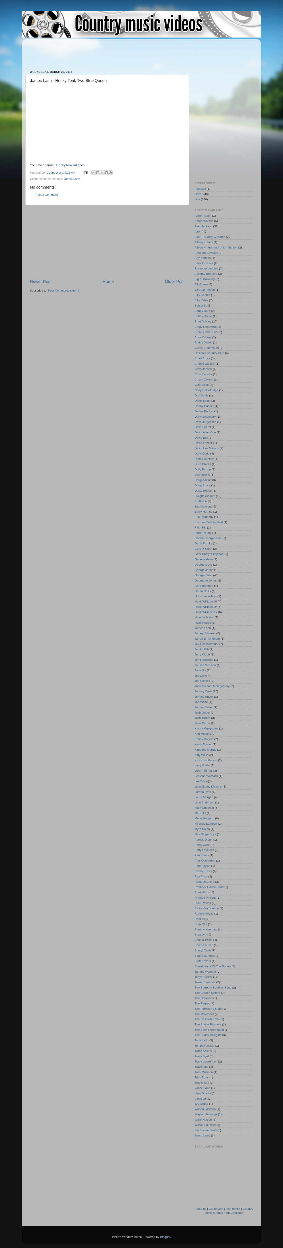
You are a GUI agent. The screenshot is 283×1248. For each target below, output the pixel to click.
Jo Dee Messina (205, 665)
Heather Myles (204, 617)
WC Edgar (201, 1103)
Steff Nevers (203, 961)
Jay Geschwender (206, 644)
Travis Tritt (201, 1066)
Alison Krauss (204, 242)
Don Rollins (202, 474)
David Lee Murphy (207, 448)
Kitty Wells (201, 755)
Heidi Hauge (203, 622)
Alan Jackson (203, 226)
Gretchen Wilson (206, 596)
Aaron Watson (204, 221)
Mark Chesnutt (204, 807)
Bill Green (201, 284)
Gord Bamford (204, 585)
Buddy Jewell (203, 342)
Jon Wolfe (201, 702)
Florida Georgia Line (208, 538)
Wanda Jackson (205, 1109)
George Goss (203, 564)
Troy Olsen (202, 1082)
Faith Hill (200, 527)
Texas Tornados (205, 982)
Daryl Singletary (205, 416)
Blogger (165, 1237)
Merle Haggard (204, 818)
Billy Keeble (202, 295)
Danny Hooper (204, 406)
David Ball (201, 437)
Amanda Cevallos (206, 252)
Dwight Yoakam (205, 496)
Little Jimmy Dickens (208, 786)
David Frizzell (203, 443)
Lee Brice (201, 781)
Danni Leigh (202, 400)
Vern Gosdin (203, 1093)
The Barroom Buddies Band (213, 987)
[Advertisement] (110, 52)
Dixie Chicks (203, 464)
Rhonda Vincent (205, 897)
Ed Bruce (201, 501)
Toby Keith (201, 1040)
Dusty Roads (203, 490)
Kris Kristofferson (206, 760)
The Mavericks (204, 1014)
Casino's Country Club (209, 353)
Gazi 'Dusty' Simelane (209, 554)
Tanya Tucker (203, 977)
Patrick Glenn (203, 839)
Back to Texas (204, 263)
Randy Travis (203, 871)
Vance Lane (202, 1088)
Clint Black (202, 384)
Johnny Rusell (204, 696)
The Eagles (202, 1003)
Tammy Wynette (205, 971)
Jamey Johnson (205, 633)
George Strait (203, 575)
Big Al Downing (205, 279)
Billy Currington (205, 289)
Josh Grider (202, 712)
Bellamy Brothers (206, 273)
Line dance (233, 1208)
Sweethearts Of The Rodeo (213, 966)
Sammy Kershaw (206, 929)
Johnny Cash (203, 691)
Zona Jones (202, 1135)
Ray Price (201, 876)
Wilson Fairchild (205, 1125)
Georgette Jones (206, 580)
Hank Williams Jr (206, 606)
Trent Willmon (204, 1072)
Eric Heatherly (204, 517)
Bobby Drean (203, 316)
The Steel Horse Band (209, 1029)
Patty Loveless (204, 850)
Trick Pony (201, 1077)
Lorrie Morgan (204, 797)
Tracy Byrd (202, 1056)
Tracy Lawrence (205, 1061)
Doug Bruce (202, 485)
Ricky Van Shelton (207, 908)
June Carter (202, 723)
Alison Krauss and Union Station (216, 247)
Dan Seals (201, 395)
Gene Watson (204, 559)
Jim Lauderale (204, 659)
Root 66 (200, 918)
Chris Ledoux (203, 374)
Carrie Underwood (207, 347)
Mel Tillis (200, 813)
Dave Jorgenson (205, 422)
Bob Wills (201, 305)
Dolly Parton (203, 469)
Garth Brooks (203, 543)
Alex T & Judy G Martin (210, 237)
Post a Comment (47, 194)
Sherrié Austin (204, 945)
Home (108, 281)
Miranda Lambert (206, 823)
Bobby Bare (202, 310)
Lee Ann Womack (206, 776)
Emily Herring (203, 511)
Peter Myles (202, 865)
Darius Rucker (204, 411)
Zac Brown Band (206, 1130)
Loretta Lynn (203, 791)
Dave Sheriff (203, 427)
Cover (199, 194)
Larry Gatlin (202, 765)
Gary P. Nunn (203, 548)
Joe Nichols (202, 680)
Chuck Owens (204, 379)
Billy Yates (201, 300)
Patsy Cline (202, 845)
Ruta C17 (201, 924)
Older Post (175, 281)
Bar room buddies (206, 268)
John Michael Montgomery (212, 686)
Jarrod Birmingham (207, 638)
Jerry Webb (202, 654)
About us (200, 1208)
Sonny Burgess (205, 955)
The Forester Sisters (208, 1008)
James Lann (72, 178)
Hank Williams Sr (206, 612)
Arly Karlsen (203, 257)
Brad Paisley (203, 321)
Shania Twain (203, 939)
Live (197, 199)
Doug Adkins (203, 480)
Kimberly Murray (205, 749)
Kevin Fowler (203, 744)
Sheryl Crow (203, 950)
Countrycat (216, 1208)
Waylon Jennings (206, 1114)
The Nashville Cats (207, 1019)
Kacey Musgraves (206, 728)
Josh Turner (202, 718)
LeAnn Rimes (203, 770)
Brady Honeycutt (206, 326)
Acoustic (200, 188)
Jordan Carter (204, 707)
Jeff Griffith (202, 649)
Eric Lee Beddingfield (209, 522)
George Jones (204, 570)
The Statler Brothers (208, 1024)
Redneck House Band (209, 887)
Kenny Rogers (204, 739)
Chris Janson (203, 369)
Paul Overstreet (205, 860)
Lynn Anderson (204, 802)
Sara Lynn (201, 934)
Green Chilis (203, 591)
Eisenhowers (203, 506)
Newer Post (41, 281)
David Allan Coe (205, 432)
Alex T (199, 231)
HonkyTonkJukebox (70, 165)
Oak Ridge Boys (205, 834)
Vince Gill (201, 1098)
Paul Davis (202, 855)
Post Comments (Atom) (63, 290)
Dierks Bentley (204, 458)
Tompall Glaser (204, 1045)
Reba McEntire (204, 881)
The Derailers (203, 998)
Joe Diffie (201, 675)
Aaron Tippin (203, 215)
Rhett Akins (202, 892)
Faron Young (203, 532)
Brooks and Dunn (206, 332)
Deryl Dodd (202, 453)
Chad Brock (202, 358)
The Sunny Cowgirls (208, 1035)
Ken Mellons (203, 733)
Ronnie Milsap (204, 913)
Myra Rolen (202, 829)
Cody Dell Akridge (206, 390)
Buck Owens (203, 337)
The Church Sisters (207, 992)
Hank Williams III (206, 601)
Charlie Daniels (205, 363)
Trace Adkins (203, 1051)
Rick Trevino (203, 903)
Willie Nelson (203, 1119)
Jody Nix (200, 670)
